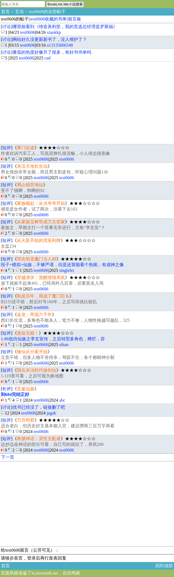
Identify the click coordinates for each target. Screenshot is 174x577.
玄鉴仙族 (25, 388)
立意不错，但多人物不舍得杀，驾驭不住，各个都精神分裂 (57, 357)
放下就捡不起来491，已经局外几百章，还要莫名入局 (52, 283)
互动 (19, 11)
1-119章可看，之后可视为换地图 (32, 376)
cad (48, 58)
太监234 (8, 246)
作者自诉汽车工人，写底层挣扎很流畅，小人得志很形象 (55, 153)
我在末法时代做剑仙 (36, 370)
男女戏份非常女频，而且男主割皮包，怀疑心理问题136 (54, 172)
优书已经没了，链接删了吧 (39, 407)
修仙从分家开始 (32, 351)
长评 (6, 388)
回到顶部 (164, 565)
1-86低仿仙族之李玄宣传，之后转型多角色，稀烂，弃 (53, 338)
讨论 (6, 26)
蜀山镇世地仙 (30, 184)
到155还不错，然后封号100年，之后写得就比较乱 (49, 301)
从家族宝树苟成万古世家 (41, 222)
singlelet (66, 270)
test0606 (27, 32)
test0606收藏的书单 (48, 19)
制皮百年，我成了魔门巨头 (43, 296)
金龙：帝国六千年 (34, 314)
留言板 (74, 19)
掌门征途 (25, 147)
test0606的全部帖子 (47, 11)
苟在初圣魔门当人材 (36, 259)
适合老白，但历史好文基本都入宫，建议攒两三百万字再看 (57, 425)
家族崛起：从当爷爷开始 (41, 203)
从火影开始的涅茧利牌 (39, 240)
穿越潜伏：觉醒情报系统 (41, 277)
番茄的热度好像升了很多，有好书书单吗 (52, 52)
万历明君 (25, 420)
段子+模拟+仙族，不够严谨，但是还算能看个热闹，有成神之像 (62, 264)
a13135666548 (60, 45)
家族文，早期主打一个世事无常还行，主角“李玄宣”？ (53, 227)
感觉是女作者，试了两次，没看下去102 (39, 209)
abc (62, 400)
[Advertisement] (87, 103)
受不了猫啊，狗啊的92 (23, 190)
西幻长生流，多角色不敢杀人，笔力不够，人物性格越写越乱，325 (65, 320)
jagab (51, 413)
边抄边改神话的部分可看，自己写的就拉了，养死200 (52, 444)
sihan (64, 344)
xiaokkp (54, 32)
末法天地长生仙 (32, 166)
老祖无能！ (28, 333)
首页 (5, 11)
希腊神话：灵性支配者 (39, 438)
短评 (6, 147)
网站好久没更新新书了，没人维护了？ (50, 39)
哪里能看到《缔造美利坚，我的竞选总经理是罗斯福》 (65, 26)
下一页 (7, 457)
